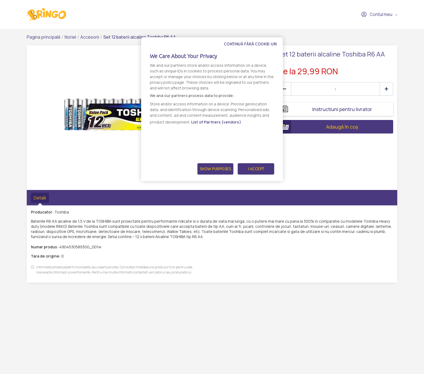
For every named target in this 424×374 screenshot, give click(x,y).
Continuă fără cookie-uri (250, 44)
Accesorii (89, 37)
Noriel (70, 37)
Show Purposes (215, 169)
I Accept (256, 169)
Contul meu (376, 14)
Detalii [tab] (40, 198)
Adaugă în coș (318, 126)
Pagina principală (43, 37)
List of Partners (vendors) (216, 122)
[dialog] (212, 109)
